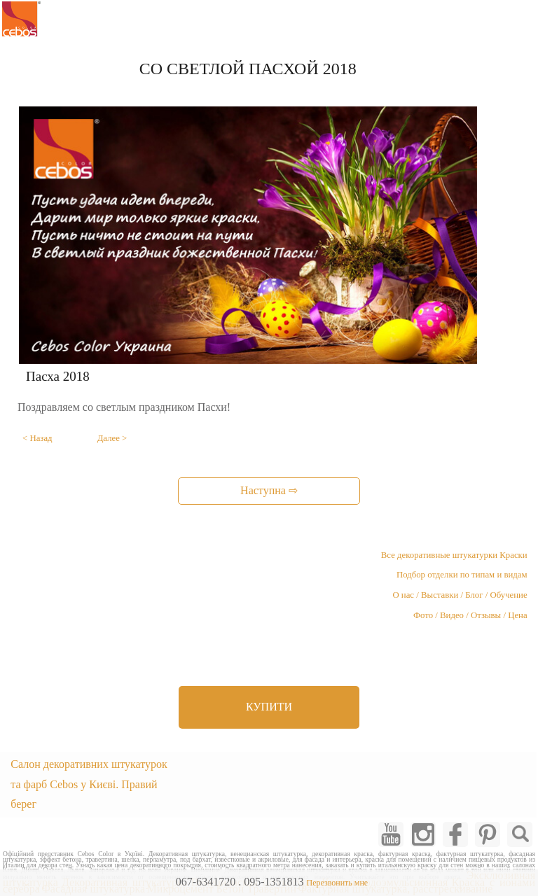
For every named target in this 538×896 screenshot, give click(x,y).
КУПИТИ (269, 707)
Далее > (112, 438)
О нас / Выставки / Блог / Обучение (459, 595)
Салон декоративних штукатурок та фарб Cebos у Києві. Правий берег (89, 784)
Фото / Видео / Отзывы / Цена (470, 615)
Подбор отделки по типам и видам (461, 575)
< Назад (37, 438)
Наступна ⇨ (269, 490)
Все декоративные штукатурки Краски (454, 555)
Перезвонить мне (337, 883)
